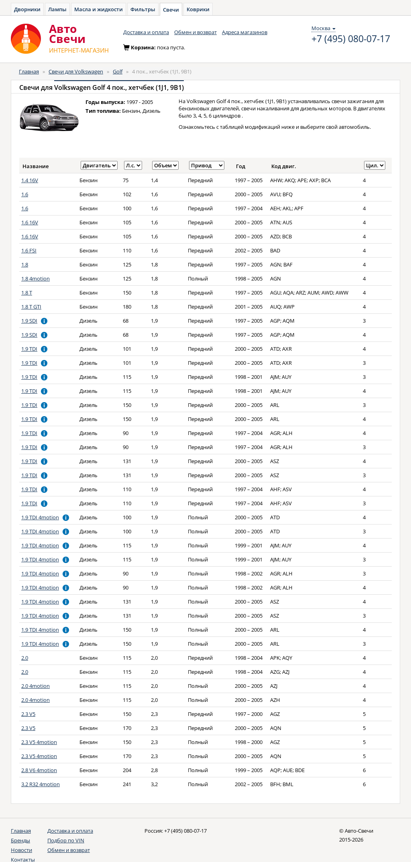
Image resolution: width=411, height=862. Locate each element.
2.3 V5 (28, 714)
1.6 (24, 194)
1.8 (24, 264)
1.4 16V (29, 180)
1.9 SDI (29, 320)
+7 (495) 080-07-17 (350, 39)
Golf (117, 71)
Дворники (27, 9)
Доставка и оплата (146, 32)
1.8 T (26, 292)
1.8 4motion (35, 278)
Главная (29, 71)
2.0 (24, 657)
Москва (323, 28)
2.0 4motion (35, 685)
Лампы (57, 9)
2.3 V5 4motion (39, 742)
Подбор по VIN (65, 840)
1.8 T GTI (31, 306)
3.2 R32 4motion (40, 784)
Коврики (198, 9)
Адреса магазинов (244, 32)
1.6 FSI (29, 250)
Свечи (171, 9)
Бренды (20, 840)
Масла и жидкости (98, 9)
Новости (21, 850)
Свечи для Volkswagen (76, 71)
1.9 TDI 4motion (40, 517)
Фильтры (142, 9)
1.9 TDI (29, 348)
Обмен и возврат (195, 32)
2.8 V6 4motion (39, 770)
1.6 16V (29, 222)
